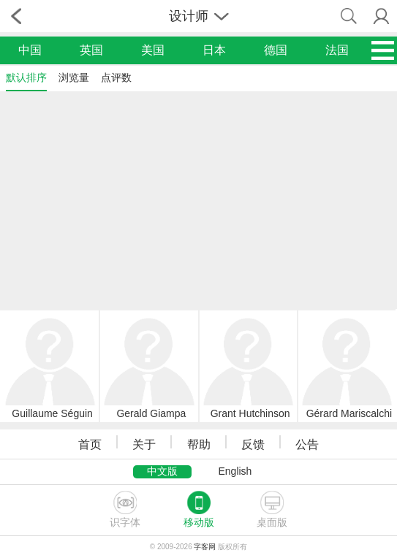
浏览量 (73, 77)
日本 (214, 50)
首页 (90, 444)
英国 (91, 50)
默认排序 (26, 77)
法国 (337, 50)
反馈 (253, 444)
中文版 (162, 471)
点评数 (116, 77)
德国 (275, 50)
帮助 (199, 444)
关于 (144, 444)
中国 (30, 50)
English (235, 471)
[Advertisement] (198, 199)
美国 (153, 50)
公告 (307, 444)
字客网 (205, 547)
